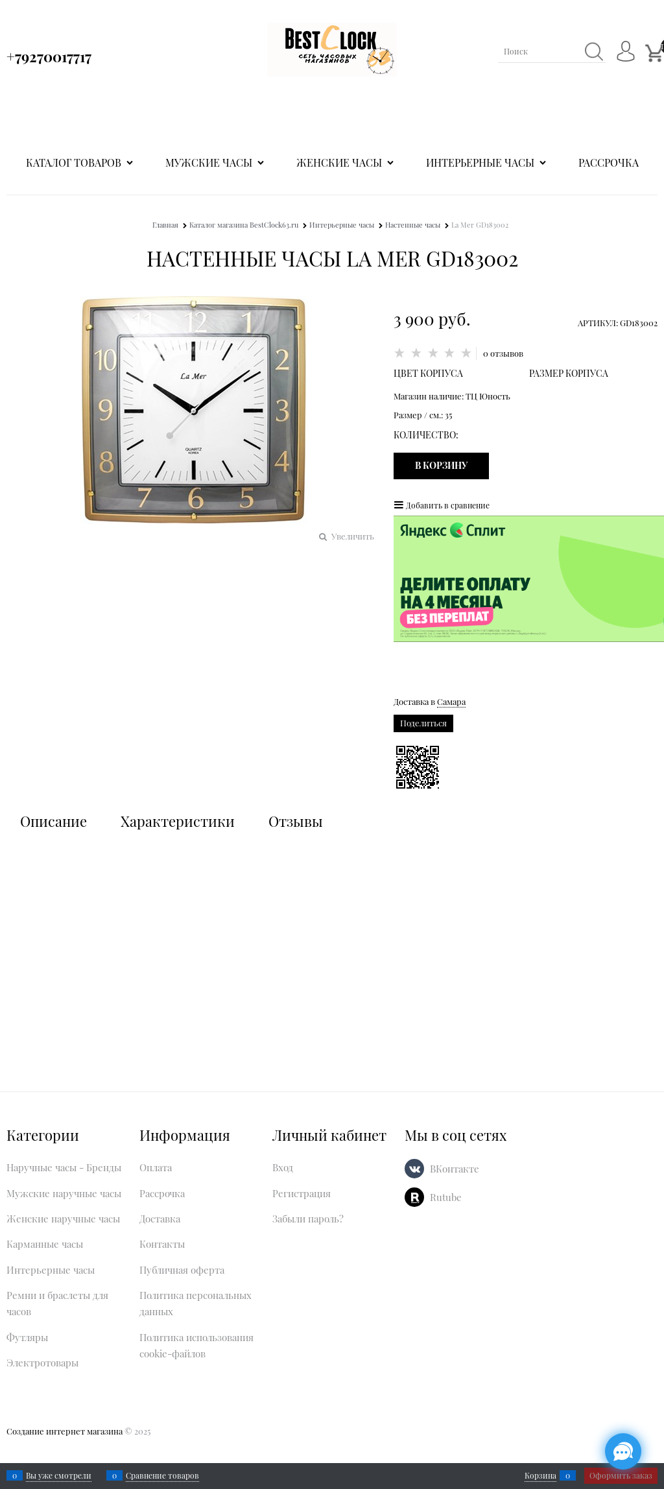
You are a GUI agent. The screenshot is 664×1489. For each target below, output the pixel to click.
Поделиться (423, 722)
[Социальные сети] (623, 1451)
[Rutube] (414, 1197)
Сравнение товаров (162, 1475)
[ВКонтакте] (414, 1168)
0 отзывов (503, 353)
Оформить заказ (620, 1475)
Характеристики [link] (178, 821)
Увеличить (352, 536)
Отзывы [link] (295, 821)
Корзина (540, 1475)
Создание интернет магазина (64, 1430)
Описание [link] (53, 821)
